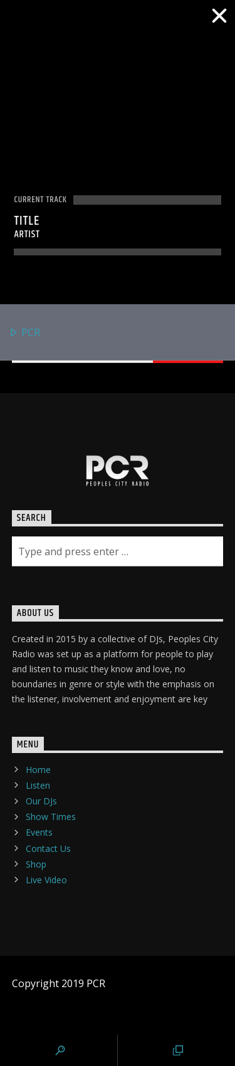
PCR (24, 333)
